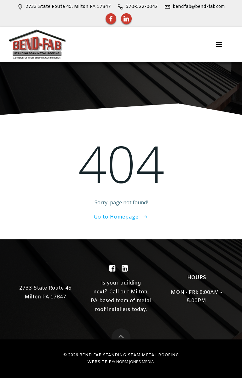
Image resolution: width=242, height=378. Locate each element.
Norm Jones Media (135, 361)
